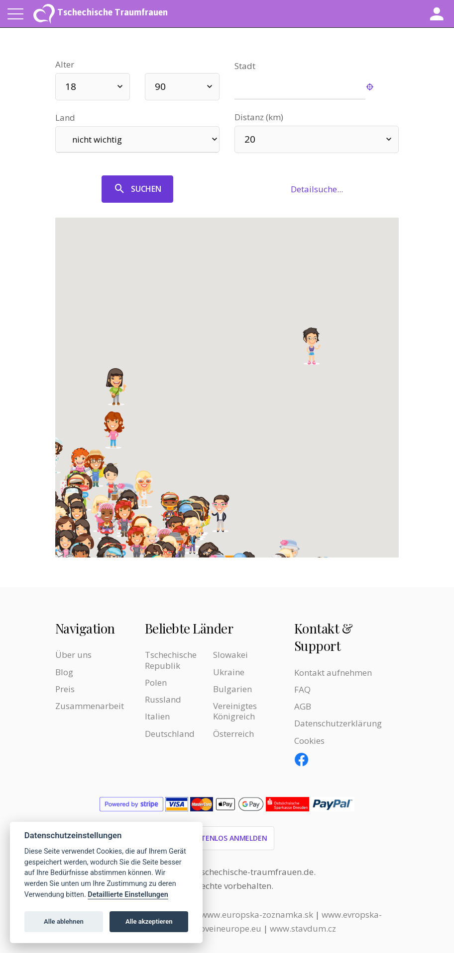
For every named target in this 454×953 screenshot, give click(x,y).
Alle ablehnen (64, 921)
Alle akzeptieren (149, 921)
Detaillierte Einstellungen (128, 894)
